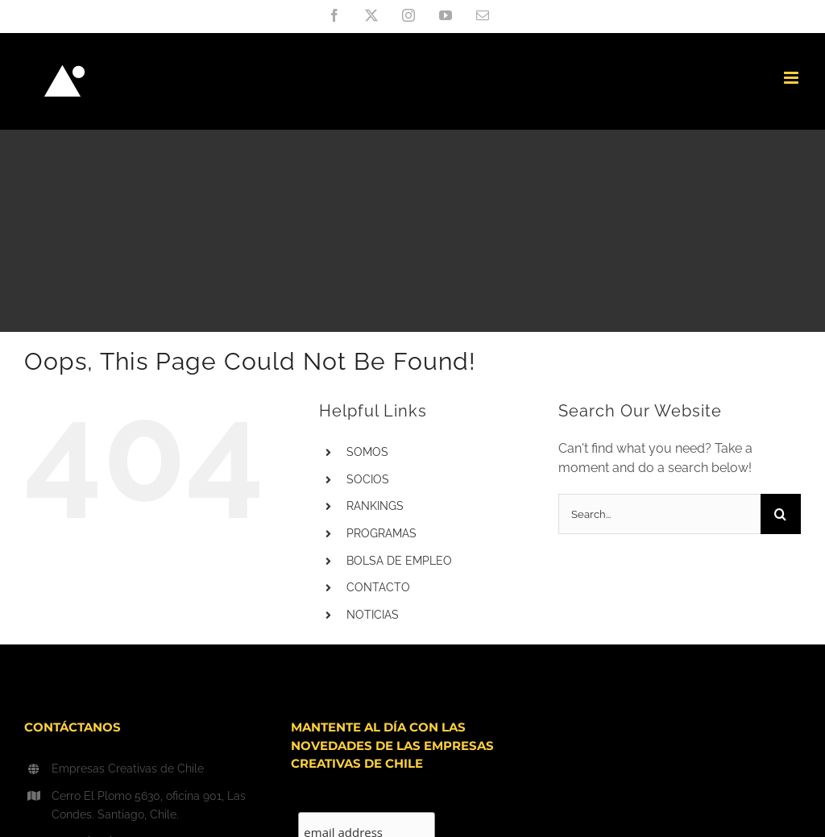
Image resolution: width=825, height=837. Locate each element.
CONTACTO (378, 587)
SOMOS (367, 451)
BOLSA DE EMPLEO (399, 560)
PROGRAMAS (381, 533)
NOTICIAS (372, 614)
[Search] (781, 514)
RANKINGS (375, 505)
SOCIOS (367, 479)
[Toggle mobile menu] (792, 77)
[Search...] (659, 514)
